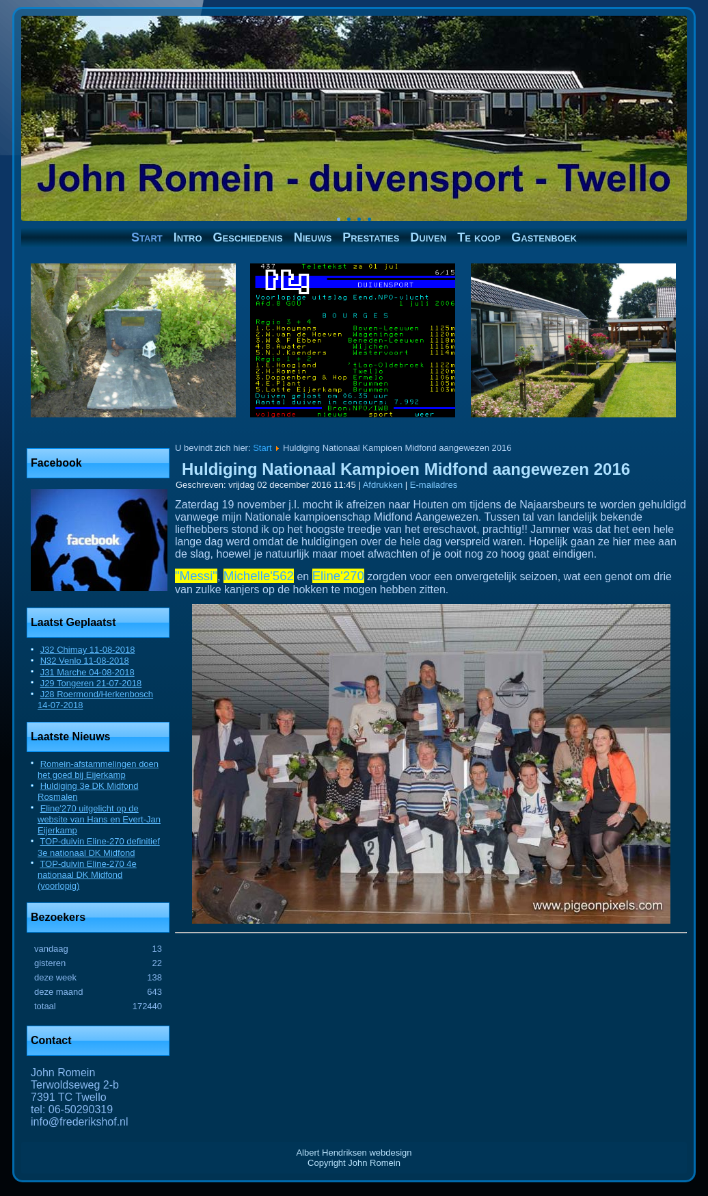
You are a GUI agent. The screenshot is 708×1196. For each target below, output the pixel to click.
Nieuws (313, 237)
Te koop (478, 237)
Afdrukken (384, 485)
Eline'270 (338, 576)
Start (147, 237)
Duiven (428, 237)
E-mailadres (433, 485)
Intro (188, 237)
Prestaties (370, 237)
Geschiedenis (248, 237)
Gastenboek (544, 237)
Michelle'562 (258, 576)
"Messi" (196, 576)
